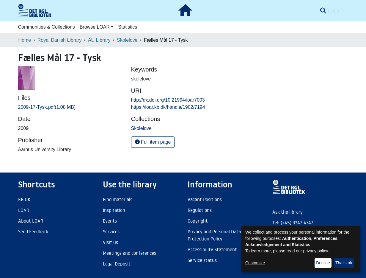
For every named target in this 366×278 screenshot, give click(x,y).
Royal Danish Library (59, 40)
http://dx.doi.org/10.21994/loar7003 (168, 99)
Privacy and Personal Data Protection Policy (214, 235)
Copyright (198, 221)
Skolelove (127, 40)
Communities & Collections (46, 26)
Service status (202, 260)
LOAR (23, 210)
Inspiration (114, 210)
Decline (323, 262)
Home (24, 40)
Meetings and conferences (129, 253)
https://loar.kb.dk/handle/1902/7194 (168, 107)
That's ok (343, 262)
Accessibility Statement (212, 249)
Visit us (110, 242)
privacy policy (315, 251)
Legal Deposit (117, 264)
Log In (334, 10)
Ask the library (287, 212)
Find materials (117, 199)
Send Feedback (33, 231)
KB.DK (24, 199)
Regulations (200, 210)
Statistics (127, 26)
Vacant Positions (205, 199)
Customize (255, 262)
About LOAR (30, 221)
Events (110, 221)
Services (111, 231)
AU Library (99, 40)
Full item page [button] (153, 142)
